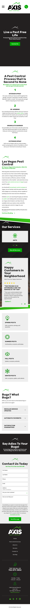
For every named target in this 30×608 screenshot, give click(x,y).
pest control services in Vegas (15, 182)
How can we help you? (8, 496)
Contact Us (15, 44)
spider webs (20, 113)
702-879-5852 (14, 570)
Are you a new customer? (8, 492)
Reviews (15, 548)
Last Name (5, 474)
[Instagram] (20, 599)
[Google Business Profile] (10, 599)
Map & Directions (15, 592)
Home (15, 538)
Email (4, 483)
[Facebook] (16, 599)
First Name (5, 470)
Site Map (15, 554)
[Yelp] (13, 599)
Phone (4, 479)
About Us (15, 545)
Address (5, 488)
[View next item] (17, 245)
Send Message (15, 519)
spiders (5, 198)
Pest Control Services (15, 541)
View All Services (15, 250)
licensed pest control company (17, 187)
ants (8, 196)
